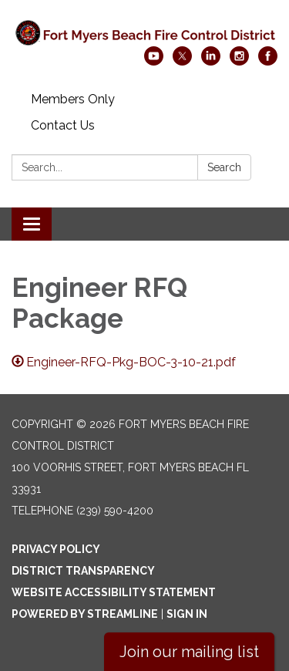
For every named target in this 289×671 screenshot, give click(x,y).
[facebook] (267, 61)
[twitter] (182, 61)
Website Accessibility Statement (114, 592)
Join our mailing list (189, 651)
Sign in (186, 614)
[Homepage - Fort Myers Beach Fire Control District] (144, 30)
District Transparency (83, 571)
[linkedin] (210, 61)
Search (224, 167)
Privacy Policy (56, 549)
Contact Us (63, 125)
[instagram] (239, 61)
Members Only (73, 99)
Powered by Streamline (85, 614)
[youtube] (153, 61)
